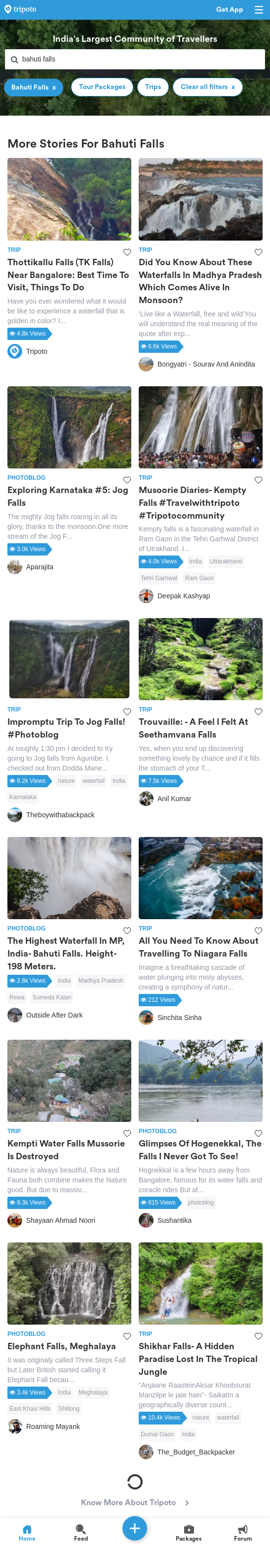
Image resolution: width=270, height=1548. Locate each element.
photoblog (201, 1202)
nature (66, 780)
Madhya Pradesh (100, 980)
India (195, 561)
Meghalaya (93, 1392)
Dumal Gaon (157, 1434)
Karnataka (23, 797)
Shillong (68, 1408)
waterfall (93, 780)
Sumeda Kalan (52, 997)
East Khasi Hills (29, 1408)
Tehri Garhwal (159, 578)
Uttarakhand (226, 561)
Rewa (17, 997)
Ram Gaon (199, 578)
